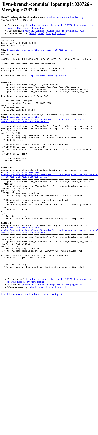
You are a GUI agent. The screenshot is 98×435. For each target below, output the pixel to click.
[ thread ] (40, 33)
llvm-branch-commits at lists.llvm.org (64, 17)
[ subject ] (51, 33)
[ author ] (61, 33)
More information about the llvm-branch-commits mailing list (31, 335)
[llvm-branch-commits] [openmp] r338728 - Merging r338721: (53, 30)
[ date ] (32, 33)
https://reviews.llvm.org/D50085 (47, 82)
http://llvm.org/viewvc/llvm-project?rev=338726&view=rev (40, 52)
